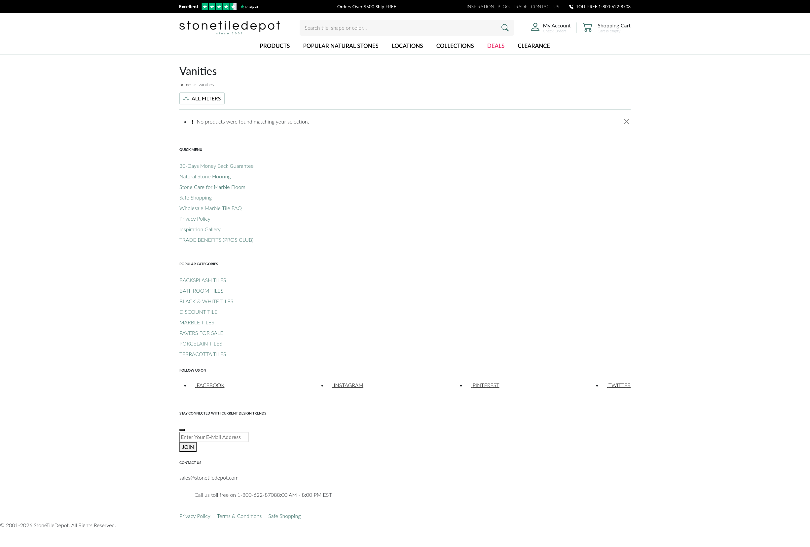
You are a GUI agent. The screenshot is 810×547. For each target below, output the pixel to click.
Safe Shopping (195, 197)
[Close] (627, 122)
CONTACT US (545, 6)
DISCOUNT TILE (198, 312)
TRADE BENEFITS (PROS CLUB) (216, 240)
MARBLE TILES (196, 322)
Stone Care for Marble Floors (212, 187)
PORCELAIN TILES (200, 343)
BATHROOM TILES (201, 290)
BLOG (503, 6)
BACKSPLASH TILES (202, 280)
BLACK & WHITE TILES (206, 301)
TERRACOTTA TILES (202, 354)
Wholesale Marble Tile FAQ (210, 208)
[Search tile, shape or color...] (407, 28)
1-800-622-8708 (615, 6)
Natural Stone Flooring (205, 176)
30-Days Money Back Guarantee (216, 166)
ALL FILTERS (202, 98)
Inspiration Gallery (200, 229)
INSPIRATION (480, 6)
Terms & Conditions (239, 516)
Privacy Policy (194, 218)
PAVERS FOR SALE (201, 333)
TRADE (520, 6)
